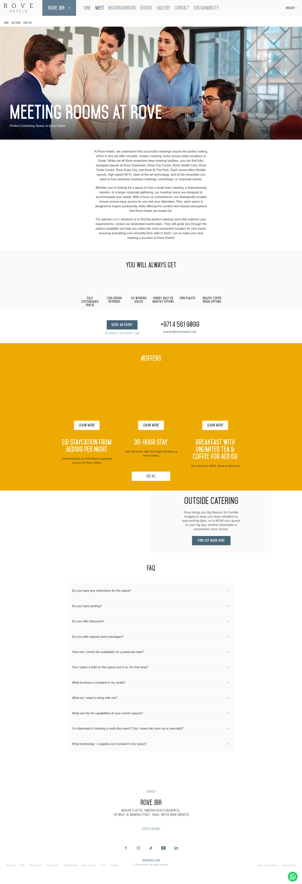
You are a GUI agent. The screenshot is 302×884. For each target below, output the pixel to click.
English (290, 8)
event (116, 219)
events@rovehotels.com (179, 331)
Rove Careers (89, 865)
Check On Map (151, 829)
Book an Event (122, 325)
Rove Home (35, 865)
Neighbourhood (122, 8)
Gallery (163, 8)
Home (6, 22)
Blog (22, 865)
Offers (146, 8)
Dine (87, 8)
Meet (99, 8)
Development (70, 865)
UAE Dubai (16, 22)
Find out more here (211, 540)
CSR (103, 865)
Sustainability (206, 8)
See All (151, 476)
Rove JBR (56, 8)
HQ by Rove (52, 865)
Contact (181, 8)
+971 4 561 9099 (180, 324)
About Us (10, 865)
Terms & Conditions (267, 865)
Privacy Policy (289, 865)
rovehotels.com (151, 860)
